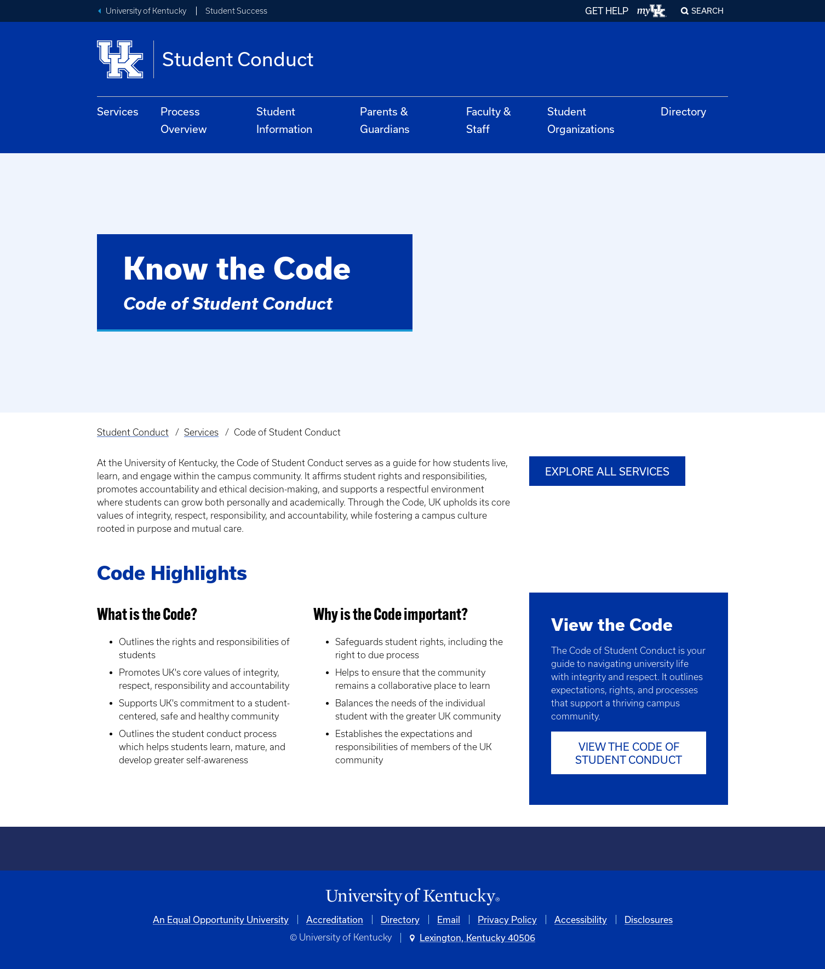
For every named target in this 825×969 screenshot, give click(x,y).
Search (707, 10)
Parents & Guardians (385, 120)
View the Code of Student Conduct (628, 753)
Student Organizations (581, 120)
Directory (683, 111)
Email (448, 919)
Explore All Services (607, 471)
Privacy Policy (507, 919)
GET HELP (606, 10)
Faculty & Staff (488, 120)
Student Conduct (133, 432)
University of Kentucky (146, 11)
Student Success (236, 11)
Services (118, 111)
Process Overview (184, 120)
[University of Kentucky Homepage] (412, 897)
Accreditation (334, 919)
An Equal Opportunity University (221, 919)
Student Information (284, 120)
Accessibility (580, 919)
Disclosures (649, 919)
